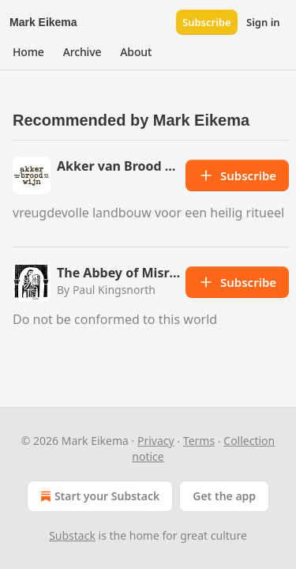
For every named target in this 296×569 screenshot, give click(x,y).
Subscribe (206, 22)
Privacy (155, 440)
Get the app (224, 495)
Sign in (263, 22)
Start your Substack (98, 496)
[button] (28, 52)
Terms (199, 440)
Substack (72, 535)
